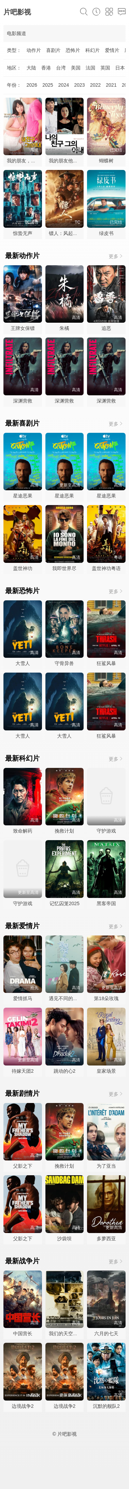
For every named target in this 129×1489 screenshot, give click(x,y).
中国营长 (22, 1333)
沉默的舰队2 (106, 1406)
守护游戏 (106, 831)
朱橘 (64, 328)
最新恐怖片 (22, 590)
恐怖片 (73, 50)
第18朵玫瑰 (106, 998)
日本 (120, 68)
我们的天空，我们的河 (73, 1333)
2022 (95, 85)
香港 (46, 68)
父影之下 (22, 1166)
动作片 (33, 50)
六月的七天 (106, 1333)
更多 (116, 256)
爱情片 (112, 50)
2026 (31, 85)
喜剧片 (53, 50)
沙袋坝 (64, 1238)
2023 (79, 85)
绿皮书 (106, 233)
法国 (90, 68)
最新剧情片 (22, 1093)
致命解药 (22, 831)
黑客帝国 (106, 903)
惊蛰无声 (22, 233)
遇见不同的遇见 (66, 998)
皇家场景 (106, 1071)
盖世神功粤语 (106, 568)
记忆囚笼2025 (64, 903)
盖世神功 (22, 568)
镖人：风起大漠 (66, 233)
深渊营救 (22, 401)
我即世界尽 (64, 568)
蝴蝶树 (106, 160)
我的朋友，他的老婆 (28, 160)
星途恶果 (22, 496)
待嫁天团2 (23, 1071)
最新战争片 (22, 1261)
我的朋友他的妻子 (68, 160)
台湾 (61, 68)
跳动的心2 (65, 1071)
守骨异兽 (64, 663)
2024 (63, 85)
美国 (75, 68)
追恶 (106, 328)
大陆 (31, 68)
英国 (105, 68)
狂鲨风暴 (106, 663)
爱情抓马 (22, 998)
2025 (47, 85)
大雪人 (22, 663)
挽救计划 (64, 831)
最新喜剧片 (22, 423)
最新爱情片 (22, 926)
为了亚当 (106, 1166)
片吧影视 (17, 12)
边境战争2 (23, 1406)
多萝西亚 (106, 1238)
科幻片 (92, 50)
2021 (111, 85)
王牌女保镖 (23, 328)
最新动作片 (22, 255)
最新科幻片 (22, 758)
